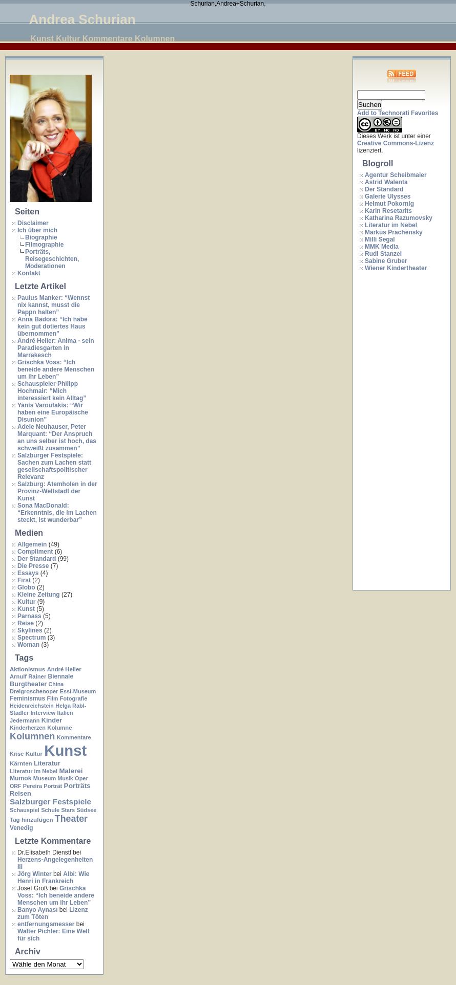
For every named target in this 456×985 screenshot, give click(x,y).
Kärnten (21, 763)
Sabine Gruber (386, 261)
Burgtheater (28, 684)
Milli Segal (380, 239)
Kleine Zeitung (38, 594)
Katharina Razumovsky (398, 218)
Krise (17, 754)
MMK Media (382, 246)
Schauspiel (24, 810)
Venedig (21, 827)
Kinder (52, 720)
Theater (71, 819)
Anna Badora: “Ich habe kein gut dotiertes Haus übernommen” (52, 326)
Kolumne (59, 728)
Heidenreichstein (32, 706)
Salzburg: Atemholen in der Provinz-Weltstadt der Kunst (57, 491)
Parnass (29, 616)
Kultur (26, 601)
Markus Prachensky (394, 232)
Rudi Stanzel (383, 253)
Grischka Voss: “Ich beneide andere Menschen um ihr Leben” (55, 369)
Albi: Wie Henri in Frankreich (53, 877)
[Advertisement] (398, 431)
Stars (68, 810)
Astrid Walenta (386, 182)
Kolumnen (32, 736)
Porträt (53, 786)
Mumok (20, 778)
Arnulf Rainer (28, 676)
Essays (27, 573)
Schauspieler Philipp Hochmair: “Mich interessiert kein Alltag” (51, 391)
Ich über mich (37, 230)
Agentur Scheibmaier (396, 175)
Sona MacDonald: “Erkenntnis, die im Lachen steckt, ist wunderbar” (57, 512)
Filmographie (44, 244)
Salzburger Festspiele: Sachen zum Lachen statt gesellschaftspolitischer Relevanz (54, 466)
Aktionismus (27, 669)
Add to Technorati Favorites (397, 113)
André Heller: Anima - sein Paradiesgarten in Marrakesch (55, 348)
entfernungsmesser (45, 924)
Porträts (77, 786)
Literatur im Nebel (33, 771)
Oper (81, 778)
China (56, 684)
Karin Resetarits (388, 210)
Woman (28, 644)
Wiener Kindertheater (396, 268)
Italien (65, 713)
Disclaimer (33, 223)
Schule (50, 810)
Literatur (47, 763)
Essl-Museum (78, 691)
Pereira (32, 786)
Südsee (86, 810)
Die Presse (33, 566)
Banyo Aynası (37, 909)
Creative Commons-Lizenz (395, 143)
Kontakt (28, 273)
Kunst (26, 608)
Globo (26, 587)
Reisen (20, 793)
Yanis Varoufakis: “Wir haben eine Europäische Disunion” (52, 412)
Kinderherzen (28, 728)
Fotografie (74, 698)
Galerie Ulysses (387, 196)
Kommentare (74, 737)
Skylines (30, 630)
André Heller (64, 669)
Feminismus (27, 698)
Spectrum (31, 637)
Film (52, 698)
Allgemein (32, 544)
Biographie (41, 237)
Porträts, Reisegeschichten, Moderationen (52, 259)
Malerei (70, 771)
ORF (16, 786)
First (24, 580)
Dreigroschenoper (34, 691)
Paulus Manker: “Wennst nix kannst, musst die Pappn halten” (53, 305)
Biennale (60, 676)
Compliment (35, 551)
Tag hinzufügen (31, 820)
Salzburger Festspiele (50, 801)
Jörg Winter (34, 874)
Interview (42, 713)
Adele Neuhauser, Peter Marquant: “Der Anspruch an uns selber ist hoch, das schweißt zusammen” (56, 437)
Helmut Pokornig (389, 203)
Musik (65, 778)
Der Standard (36, 558)
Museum (44, 778)
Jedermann (24, 720)
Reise (25, 623)
